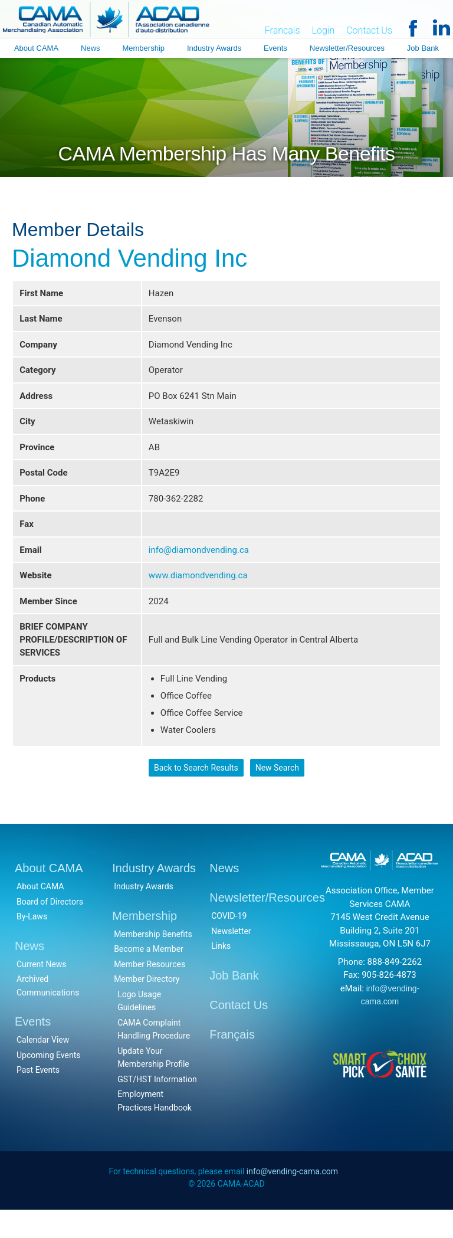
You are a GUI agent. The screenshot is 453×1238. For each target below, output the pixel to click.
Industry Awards (214, 48)
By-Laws (32, 943)
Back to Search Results (195, 792)
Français (232, 1060)
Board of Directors (50, 927)
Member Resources (149, 990)
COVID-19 (229, 942)
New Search (277, 792)
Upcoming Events (48, 1081)
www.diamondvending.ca (198, 589)
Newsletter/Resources (347, 48)
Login (323, 31)
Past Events (38, 1096)
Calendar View (43, 1066)
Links (221, 972)
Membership (143, 48)
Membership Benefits (153, 960)
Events (275, 48)
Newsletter (231, 957)
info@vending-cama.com (292, 1198)
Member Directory (146, 1005)
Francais (282, 31)
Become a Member (148, 975)
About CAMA (36, 48)
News (90, 48)
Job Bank (423, 48)
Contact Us (369, 31)
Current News (42, 990)
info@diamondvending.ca (199, 562)
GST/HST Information (157, 1105)
